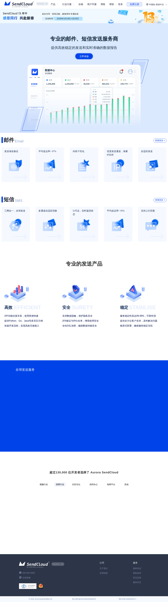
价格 (81, 4)
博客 (103, 4)
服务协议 (137, 568)
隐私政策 (137, 573)
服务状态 (137, 582)
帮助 (111, 4)
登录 (120, 4)
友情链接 (104, 573)
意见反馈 (137, 577)
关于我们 (104, 568)
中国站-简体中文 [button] (156, 4)
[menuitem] (54, 4)
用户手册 (92, 4)
